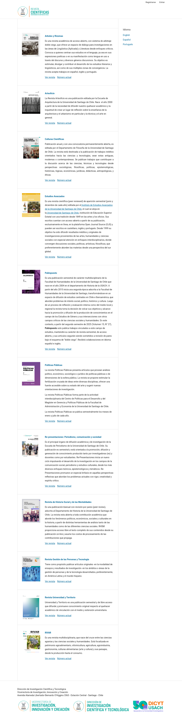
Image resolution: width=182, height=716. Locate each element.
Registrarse (151, 2)
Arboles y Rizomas (54, 36)
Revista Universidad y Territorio (60, 597)
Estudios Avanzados (55, 196)
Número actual (64, 77)
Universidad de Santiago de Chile (63, 213)
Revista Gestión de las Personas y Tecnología (67, 559)
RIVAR (48, 632)
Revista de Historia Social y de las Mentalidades (68, 502)
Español (127, 39)
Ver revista (50, 77)
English (126, 35)
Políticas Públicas (53, 365)
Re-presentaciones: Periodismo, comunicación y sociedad (73, 437)
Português (128, 44)
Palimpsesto (51, 273)
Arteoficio (50, 93)
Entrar (162, 2)
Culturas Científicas (54, 139)
